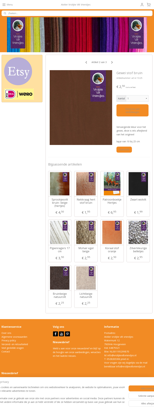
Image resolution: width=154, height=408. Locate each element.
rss (78, 402)
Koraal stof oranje (112, 250)
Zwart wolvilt (138, 199)
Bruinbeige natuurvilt (60, 295)
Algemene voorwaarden (14, 336)
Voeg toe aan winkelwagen (132, 110)
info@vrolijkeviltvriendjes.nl (121, 355)
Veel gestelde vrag (11, 347)
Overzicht (124, 149)
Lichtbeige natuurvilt (85, 295)
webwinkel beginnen (90, 402)
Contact (5, 351)
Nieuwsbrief (61, 342)
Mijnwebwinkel (119, 402)
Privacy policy (8, 340)
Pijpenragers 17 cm (60, 250)
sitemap (71, 402)
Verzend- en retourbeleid (14, 344)
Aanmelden (10, 387)
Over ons (6, 333)
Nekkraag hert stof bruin (86, 201)
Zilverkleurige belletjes (138, 250)
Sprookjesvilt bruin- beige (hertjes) (60, 202)
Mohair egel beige (86, 250)
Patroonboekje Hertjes (112, 201)
